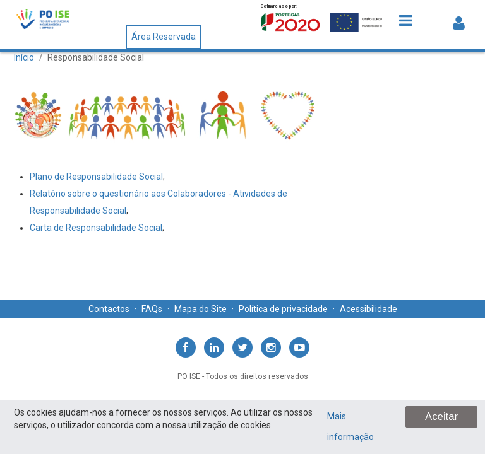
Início (24, 57)
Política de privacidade (283, 309)
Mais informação (350, 426)
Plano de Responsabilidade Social (96, 177)
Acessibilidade (368, 309)
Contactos (108, 309)
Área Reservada (163, 37)
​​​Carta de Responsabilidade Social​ (96, 228)
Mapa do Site (200, 309)
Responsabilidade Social (95, 57)
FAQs (151, 309)
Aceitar (441, 416)
